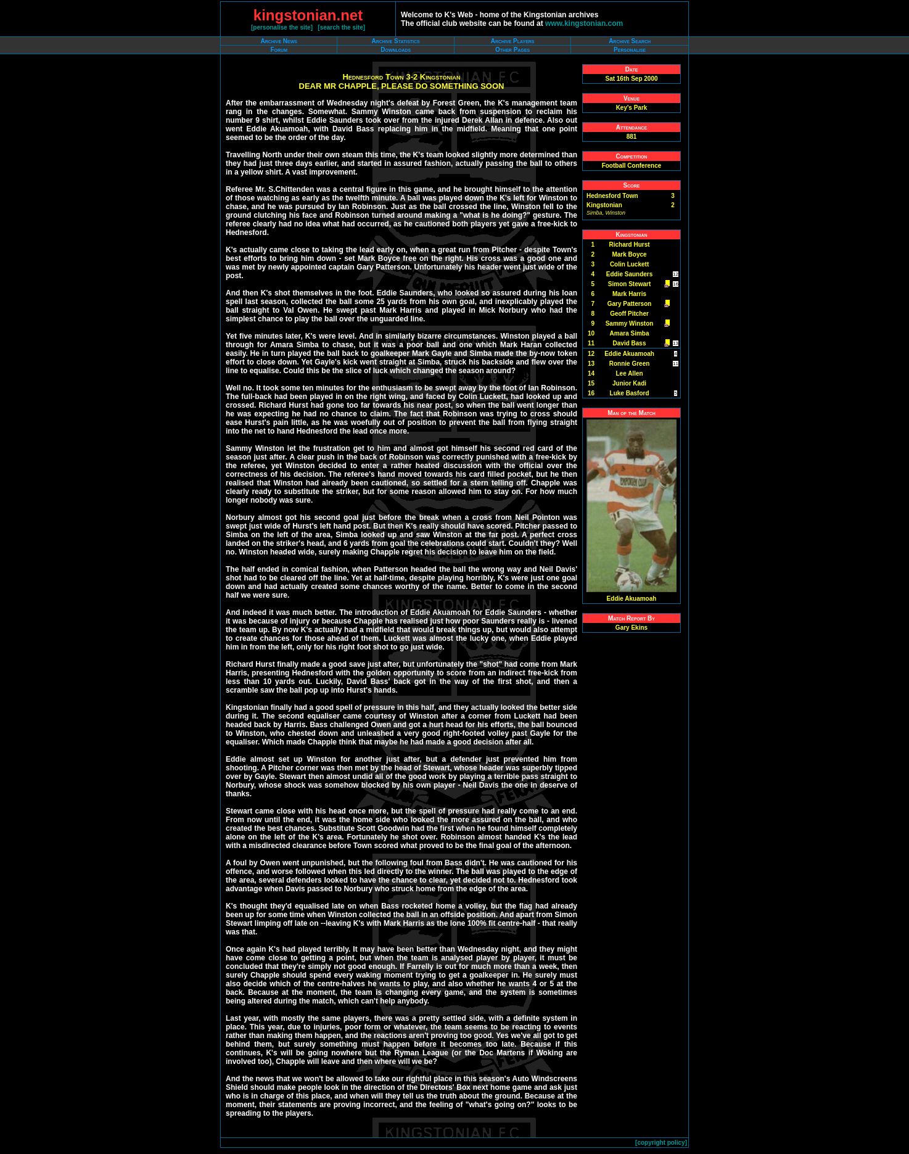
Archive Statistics (396, 41)
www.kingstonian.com (584, 23)
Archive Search (630, 41)
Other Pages (512, 49)
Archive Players (513, 41)
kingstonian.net (308, 15)
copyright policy (661, 1142)
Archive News (278, 41)
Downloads (395, 49)
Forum (278, 49)
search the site (341, 27)
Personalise (630, 49)
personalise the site (281, 27)
